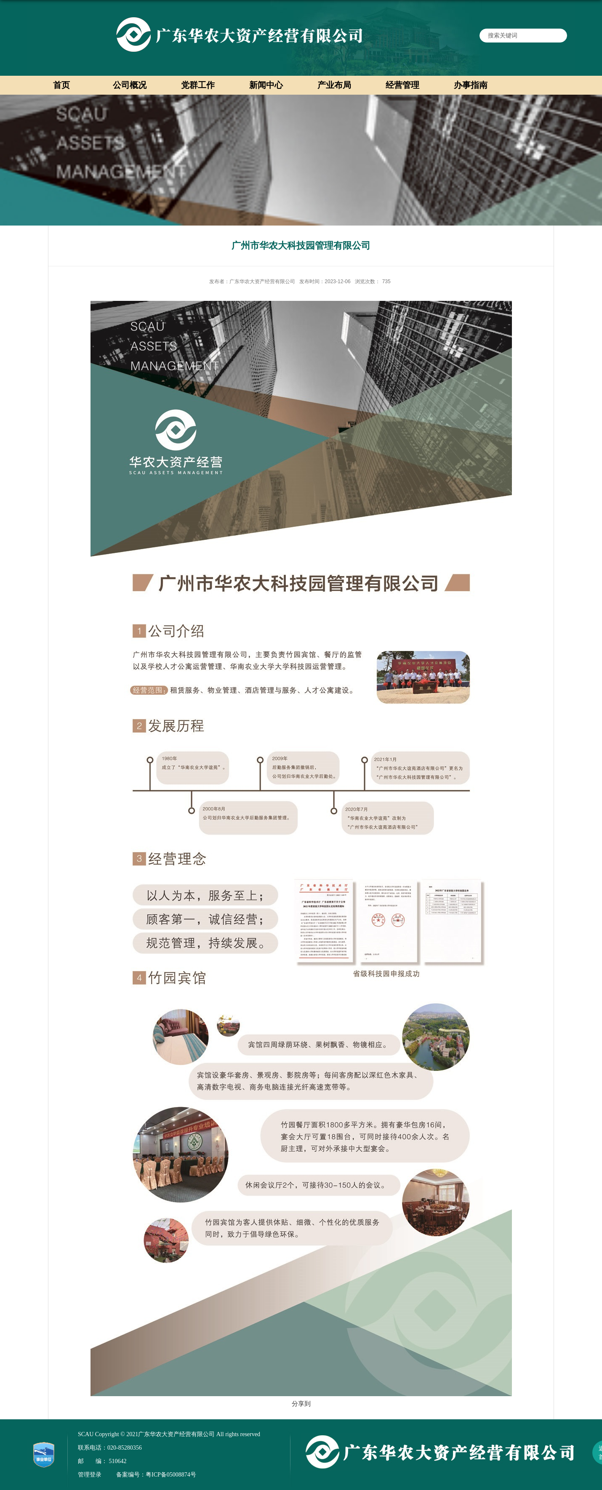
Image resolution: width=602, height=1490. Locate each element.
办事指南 (470, 85)
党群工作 (198, 85)
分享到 (301, 1403)
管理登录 (89, 1474)
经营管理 (402, 85)
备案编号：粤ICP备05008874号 (156, 1474)
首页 (61, 85)
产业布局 (334, 85)
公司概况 (130, 85)
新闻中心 (266, 85)
